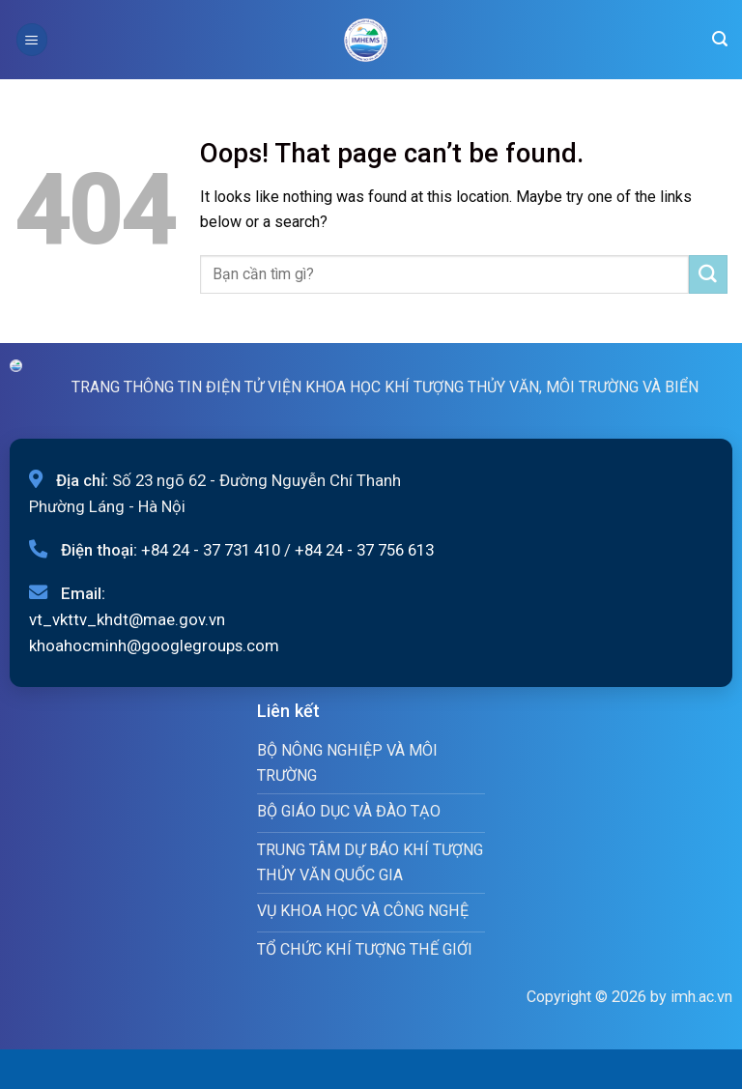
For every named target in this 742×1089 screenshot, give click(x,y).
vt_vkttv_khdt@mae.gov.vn (127, 619)
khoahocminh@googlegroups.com (154, 645)
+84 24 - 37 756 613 (364, 549)
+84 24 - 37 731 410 (210, 549)
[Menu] (31, 39)
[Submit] (708, 274)
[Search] (720, 39)
